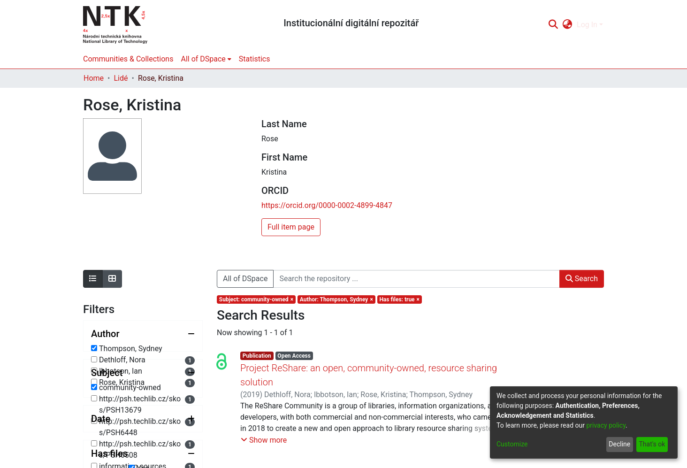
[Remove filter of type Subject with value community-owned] (256, 299)
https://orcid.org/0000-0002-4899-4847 (326, 205)
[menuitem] (567, 25)
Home (94, 78)
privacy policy (606, 425)
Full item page (290, 226)
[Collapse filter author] (143, 333)
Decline (619, 444)
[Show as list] (93, 279)
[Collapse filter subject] (143, 421)
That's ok (652, 444)
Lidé (121, 78)
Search (581, 278)
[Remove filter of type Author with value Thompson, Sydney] (336, 299)
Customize (511, 444)
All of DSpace (245, 278)
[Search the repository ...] (416, 279)
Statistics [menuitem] (254, 58)
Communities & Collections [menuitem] (128, 58)
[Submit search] (553, 25)
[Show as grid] (112, 279)
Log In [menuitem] (587, 24)
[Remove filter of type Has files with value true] (399, 299)
